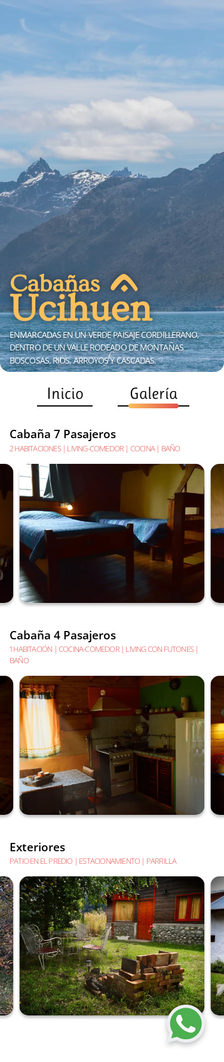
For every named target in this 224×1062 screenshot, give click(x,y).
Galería (153, 395)
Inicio (65, 395)
